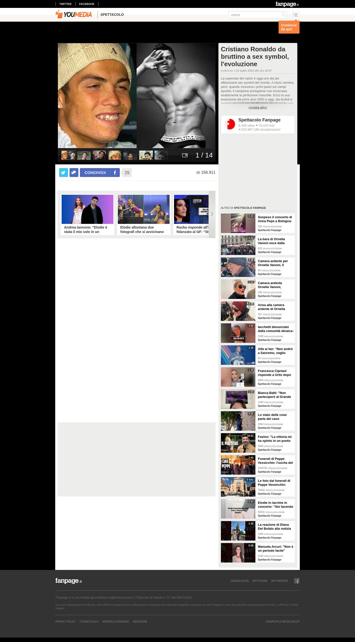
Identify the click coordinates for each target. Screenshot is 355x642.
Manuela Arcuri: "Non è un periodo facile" (275, 548)
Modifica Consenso (116, 621)
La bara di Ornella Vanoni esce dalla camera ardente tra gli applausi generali (274, 241)
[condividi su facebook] (74, 172)
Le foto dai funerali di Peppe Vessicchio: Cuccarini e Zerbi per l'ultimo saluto (274, 483)
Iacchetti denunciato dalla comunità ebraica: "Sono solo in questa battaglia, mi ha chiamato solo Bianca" (276, 329)
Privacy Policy (65, 621)
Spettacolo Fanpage (259, 119)
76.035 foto (267, 125)
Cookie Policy (89, 621)
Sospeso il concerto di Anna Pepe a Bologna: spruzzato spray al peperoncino (275, 219)
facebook (86, 3)
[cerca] (258, 15)
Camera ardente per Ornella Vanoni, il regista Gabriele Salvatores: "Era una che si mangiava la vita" (273, 263)
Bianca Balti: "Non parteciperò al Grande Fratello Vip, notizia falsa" (274, 395)
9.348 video (246, 125)
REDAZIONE (140, 621)
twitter (65, 3)
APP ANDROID (279, 581)
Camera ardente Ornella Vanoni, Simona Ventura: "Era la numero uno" (274, 285)
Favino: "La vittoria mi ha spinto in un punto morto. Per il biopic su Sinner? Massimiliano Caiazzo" (275, 439)
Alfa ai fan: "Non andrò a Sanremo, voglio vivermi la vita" (275, 351)
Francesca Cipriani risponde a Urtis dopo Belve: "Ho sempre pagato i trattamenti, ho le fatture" (275, 373)
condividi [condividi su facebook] (95, 172)
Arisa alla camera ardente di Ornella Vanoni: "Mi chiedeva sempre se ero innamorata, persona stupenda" (274, 307)
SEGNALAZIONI (240, 581)
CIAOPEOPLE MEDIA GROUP (283, 621)
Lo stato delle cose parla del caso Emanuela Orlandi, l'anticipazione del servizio (272, 417)
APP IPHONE (259, 581)
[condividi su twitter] (63, 172)
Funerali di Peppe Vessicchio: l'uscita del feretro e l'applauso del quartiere (275, 461)
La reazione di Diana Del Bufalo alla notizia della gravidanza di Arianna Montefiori (274, 527)
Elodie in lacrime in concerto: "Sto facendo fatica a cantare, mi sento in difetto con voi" (275, 505)
